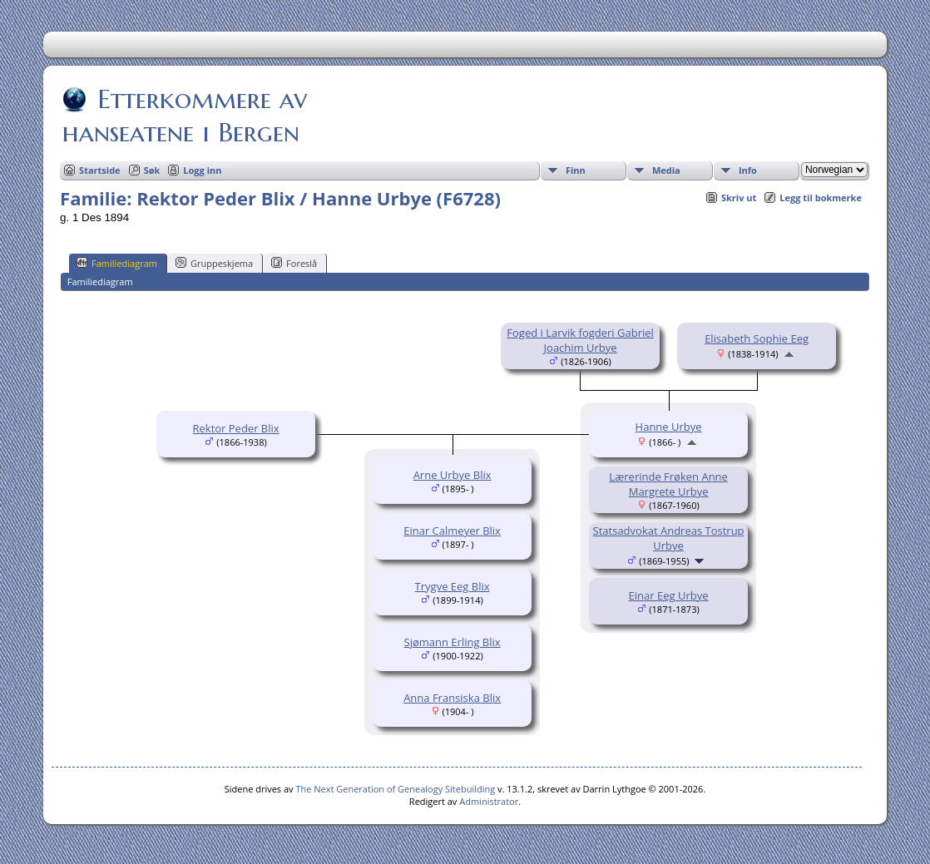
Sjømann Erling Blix (452, 641)
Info (748, 170)
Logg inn (202, 170)
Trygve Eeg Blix (452, 586)
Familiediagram (117, 262)
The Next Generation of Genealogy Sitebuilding (395, 789)
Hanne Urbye (669, 426)
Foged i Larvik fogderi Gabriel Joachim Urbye (580, 340)
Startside (100, 170)
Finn (576, 170)
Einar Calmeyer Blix (452, 530)
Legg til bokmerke (820, 197)
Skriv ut (738, 197)
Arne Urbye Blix (452, 474)
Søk (152, 170)
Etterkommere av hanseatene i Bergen (184, 115)
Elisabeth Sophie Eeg (757, 338)
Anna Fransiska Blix (452, 697)
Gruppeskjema (214, 262)
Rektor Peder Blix (236, 428)
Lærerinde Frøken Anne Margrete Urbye (668, 484)
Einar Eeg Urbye (669, 595)
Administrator (488, 801)
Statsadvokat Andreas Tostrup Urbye (668, 538)
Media (666, 170)
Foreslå (294, 262)
